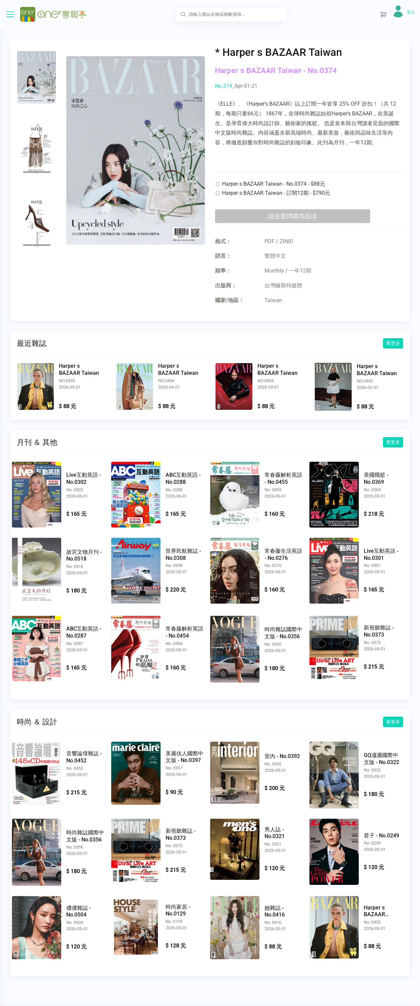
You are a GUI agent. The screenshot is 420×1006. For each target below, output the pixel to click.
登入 (411, 12)
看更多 (393, 343)
